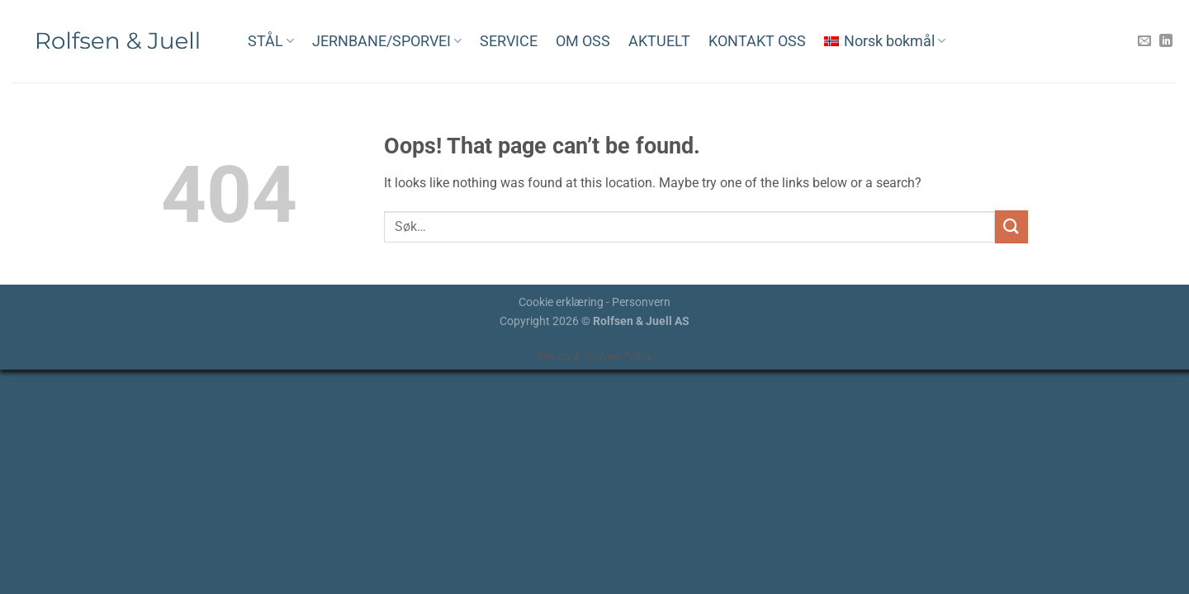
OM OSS (583, 41)
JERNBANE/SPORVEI (387, 41)
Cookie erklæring (561, 302)
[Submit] (1011, 226)
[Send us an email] (1144, 41)
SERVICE (509, 41)
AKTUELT (659, 41)
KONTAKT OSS (757, 41)
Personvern (641, 302)
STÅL (271, 41)
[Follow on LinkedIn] (1165, 41)
